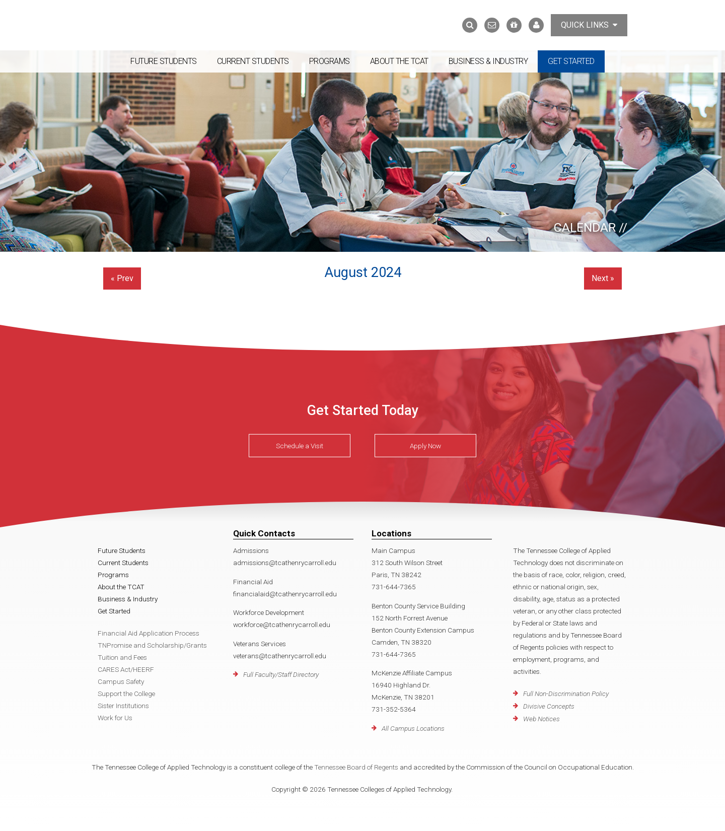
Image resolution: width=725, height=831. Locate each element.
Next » (603, 278)
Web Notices (541, 719)
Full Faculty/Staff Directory (281, 674)
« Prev (122, 278)
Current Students (253, 61)
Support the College (126, 693)
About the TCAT (399, 61)
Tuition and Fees (122, 657)
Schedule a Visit (299, 446)
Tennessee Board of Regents (356, 767)
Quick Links (589, 25)
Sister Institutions (123, 706)
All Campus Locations (413, 728)
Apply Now (425, 446)
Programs (329, 61)
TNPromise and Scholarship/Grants (152, 645)
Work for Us (115, 718)
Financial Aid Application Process (148, 633)
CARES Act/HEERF (126, 669)
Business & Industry (488, 61)
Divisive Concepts (548, 706)
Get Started (571, 61)
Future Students (163, 61)
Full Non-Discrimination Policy (566, 693)
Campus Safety (121, 681)
